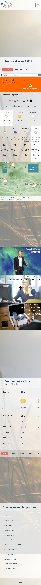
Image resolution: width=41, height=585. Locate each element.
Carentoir (9, 559)
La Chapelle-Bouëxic (12, 516)
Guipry (8, 549)
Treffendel (9, 568)
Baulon (8, 540)
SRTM (17, 199)
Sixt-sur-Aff (9, 564)
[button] (6, 182)
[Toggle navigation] (38, 5)
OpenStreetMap (6, 199)
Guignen (8, 535)
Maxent (8, 521)
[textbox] (22, 75)
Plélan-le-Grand (11, 545)
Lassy (7, 554)
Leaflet (4, 197)
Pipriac (8, 530)
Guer (7, 525)
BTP (27, 69)
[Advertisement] (20, 33)
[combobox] (22, 75)
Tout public (8, 69)
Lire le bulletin (8, 82)
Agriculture (19, 69)
